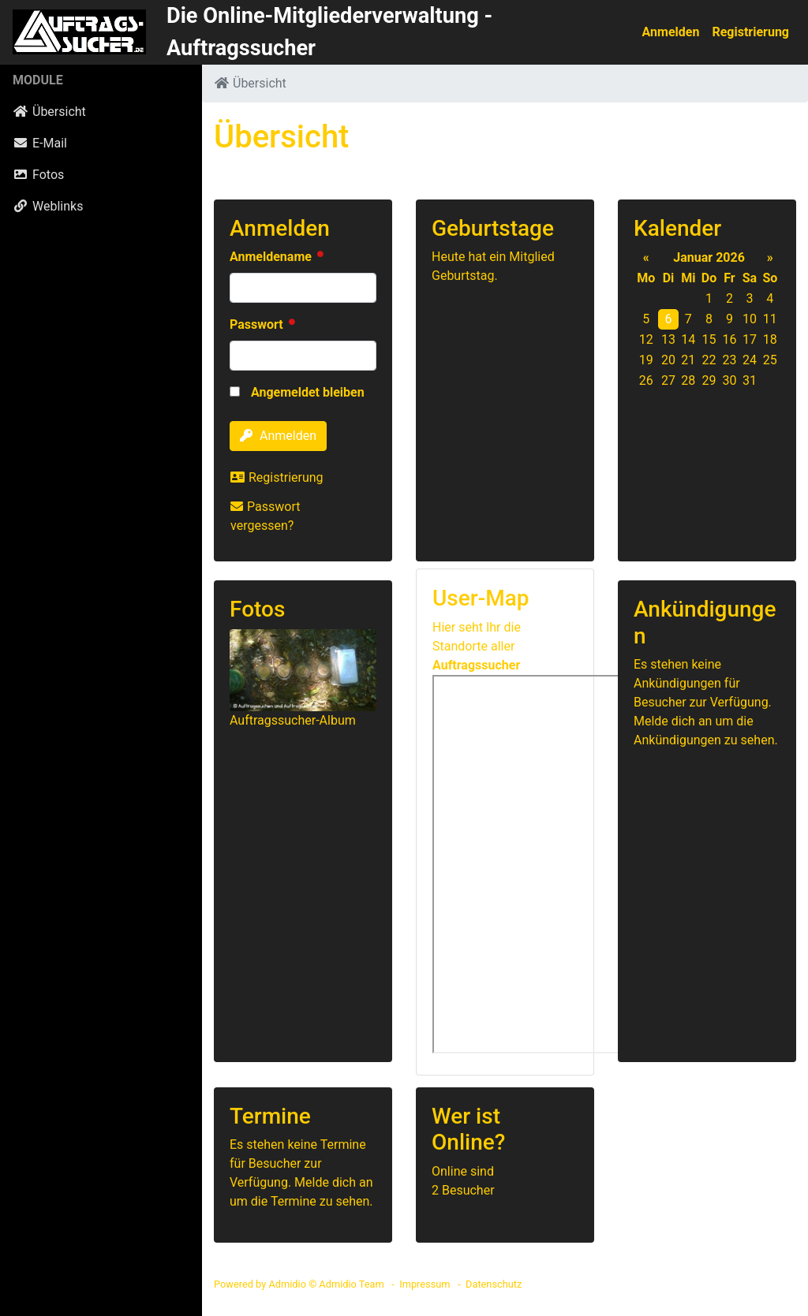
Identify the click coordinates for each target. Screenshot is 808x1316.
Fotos (38, 174)
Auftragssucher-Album (293, 720)
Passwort (258, 324)
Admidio (287, 1284)
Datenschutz (494, 1284)
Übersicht (49, 111)
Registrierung (750, 31)
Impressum (424, 1284)
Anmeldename (272, 256)
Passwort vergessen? (265, 516)
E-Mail (40, 143)
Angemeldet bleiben (297, 392)
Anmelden (671, 31)
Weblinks (48, 206)
